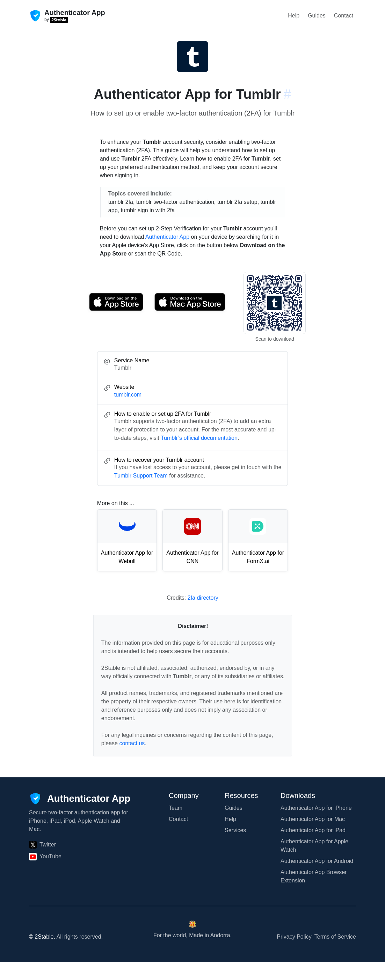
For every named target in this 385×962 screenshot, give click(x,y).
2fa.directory (203, 598)
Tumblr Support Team (141, 476)
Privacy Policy (294, 937)
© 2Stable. (42, 937)
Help (293, 15)
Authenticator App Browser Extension (314, 876)
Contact (343, 15)
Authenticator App (167, 237)
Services (235, 830)
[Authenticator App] (79, 798)
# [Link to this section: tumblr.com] (287, 94)
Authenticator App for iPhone (316, 808)
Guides (317, 15)
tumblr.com (127, 395)
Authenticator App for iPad (313, 830)
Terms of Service (335, 937)
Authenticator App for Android (317, 861)
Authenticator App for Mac (313, 819)
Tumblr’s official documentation (199, 438)
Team (175, 808)
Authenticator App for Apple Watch (314, 845)
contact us (132, 743)
